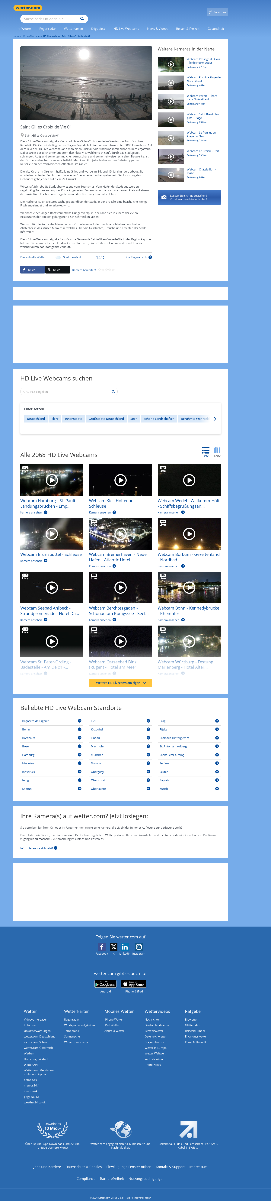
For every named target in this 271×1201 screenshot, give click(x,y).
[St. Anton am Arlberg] (189, 741)
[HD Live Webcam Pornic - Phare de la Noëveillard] (188, 98)
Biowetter (191, 1014)
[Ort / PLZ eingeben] (69, 386)
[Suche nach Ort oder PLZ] (82, 8)
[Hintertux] (51, 758)
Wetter (30, 1005)
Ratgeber (193, 1005)
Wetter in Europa (156, 1042)
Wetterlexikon (154, 1053)
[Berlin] (51, 725)
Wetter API (31, 1059)
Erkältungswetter (196, 1031)
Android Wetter (114, 1025)
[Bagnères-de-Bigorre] (51, 716)
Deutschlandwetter (157, 1019)
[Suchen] (111, 8)
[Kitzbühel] (120, 725)
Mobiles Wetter (119, 1005)
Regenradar (71, 1014)
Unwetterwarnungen (37, 1025)
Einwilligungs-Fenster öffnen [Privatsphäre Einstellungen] (128, 1161)
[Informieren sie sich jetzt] (38, 842)
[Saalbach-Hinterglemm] (189, 733)
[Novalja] (120, 758)
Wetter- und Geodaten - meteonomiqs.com (39, 1066)
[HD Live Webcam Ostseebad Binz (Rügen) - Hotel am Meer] (117, 647)
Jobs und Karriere (47, 1161)
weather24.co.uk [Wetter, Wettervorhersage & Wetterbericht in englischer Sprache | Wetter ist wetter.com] (35, 1097)
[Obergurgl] (120, 767)
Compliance (86, 1173)
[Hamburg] (51, 750)
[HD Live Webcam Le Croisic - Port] (188, 153)
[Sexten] (189, 767)
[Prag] (189, 716)
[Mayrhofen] (120, 741)
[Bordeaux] (51, 733)
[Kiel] (120, 716)
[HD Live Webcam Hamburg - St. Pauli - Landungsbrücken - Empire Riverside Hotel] (49, 486)
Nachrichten (152, 1014)
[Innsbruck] (51, 767)
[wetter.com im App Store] (133, 981)
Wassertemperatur (76, 1036)
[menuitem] (24, 23)
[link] (24, 23)
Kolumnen (30, 1019)
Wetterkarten (77, 1005)
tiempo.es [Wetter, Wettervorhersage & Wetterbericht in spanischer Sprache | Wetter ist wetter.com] (30, 1074)
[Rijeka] (189, 725)
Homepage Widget (36, 1053)
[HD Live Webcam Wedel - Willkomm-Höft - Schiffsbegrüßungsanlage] (186, 486)
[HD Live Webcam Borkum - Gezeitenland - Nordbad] (186, 539)
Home (16, 30)
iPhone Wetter (113, 1014)
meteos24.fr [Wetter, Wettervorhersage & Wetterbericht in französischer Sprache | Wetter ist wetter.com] (32, 1080)
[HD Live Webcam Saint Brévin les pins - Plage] (188, 116)
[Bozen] (51, 741)
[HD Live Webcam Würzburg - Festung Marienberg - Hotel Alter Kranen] (186, 647)
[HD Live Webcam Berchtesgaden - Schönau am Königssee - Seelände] (117, 593)
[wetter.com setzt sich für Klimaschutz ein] (120, 1133)
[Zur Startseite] (28, 8)
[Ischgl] (51, 775)
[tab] (207, 447)
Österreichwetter (156, 1031)
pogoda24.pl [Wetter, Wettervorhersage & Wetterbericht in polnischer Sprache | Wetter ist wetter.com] (32, 1091)
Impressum (198, 1161)
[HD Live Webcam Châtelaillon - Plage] (188, 171)
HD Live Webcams (31, 30)
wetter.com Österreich (38, 1042)
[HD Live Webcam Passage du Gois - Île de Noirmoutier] (188, 61)
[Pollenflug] (217, 8)
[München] (120, 750)
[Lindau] (120, 733)
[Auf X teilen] (57, 264)
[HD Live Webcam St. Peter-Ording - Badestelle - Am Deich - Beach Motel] (49, 647)
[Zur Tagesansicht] (86, 252)
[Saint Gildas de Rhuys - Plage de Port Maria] (189, 191)
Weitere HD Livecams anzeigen (121, 677)
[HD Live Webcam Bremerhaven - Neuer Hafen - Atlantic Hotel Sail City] (117, 539)
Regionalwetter (154, 1036)
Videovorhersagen (35, 1014)
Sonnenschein (73, 1031)
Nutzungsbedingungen (146, 1173)
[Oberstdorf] (120, 775)
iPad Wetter (112, 1019)
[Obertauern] (120, 784)
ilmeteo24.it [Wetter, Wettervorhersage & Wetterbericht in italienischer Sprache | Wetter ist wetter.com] (32, 1085)
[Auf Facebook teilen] (32, 264)
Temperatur (71, 1025)
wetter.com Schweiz (37, 1036)
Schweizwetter (154, 1025)
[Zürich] (189, 784)
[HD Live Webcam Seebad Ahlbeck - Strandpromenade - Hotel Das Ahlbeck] (49, 593)
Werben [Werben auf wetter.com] (29, 1048)
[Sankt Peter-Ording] (189, 750)
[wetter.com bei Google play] (105, 981)
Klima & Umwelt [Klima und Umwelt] (195, 1036)
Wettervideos (157, 1005)
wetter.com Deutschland (40, 1031)
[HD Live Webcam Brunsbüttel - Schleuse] (49, 537)
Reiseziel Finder (195, 1025)
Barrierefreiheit (112, 1173)
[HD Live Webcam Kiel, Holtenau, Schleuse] (117, 486)
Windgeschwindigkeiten (79, 1019)
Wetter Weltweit (155, 1048)
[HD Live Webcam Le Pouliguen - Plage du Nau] (188, 134)
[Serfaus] (189, 758)
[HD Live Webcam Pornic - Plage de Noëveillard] (188, 79)
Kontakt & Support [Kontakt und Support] (170, 1161)
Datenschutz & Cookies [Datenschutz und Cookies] (83, 1161)
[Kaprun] (51, 784)
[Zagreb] (189, 775)
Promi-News (153, 1059)
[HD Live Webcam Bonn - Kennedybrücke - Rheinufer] (186, 593)
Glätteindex (192, 1019)
